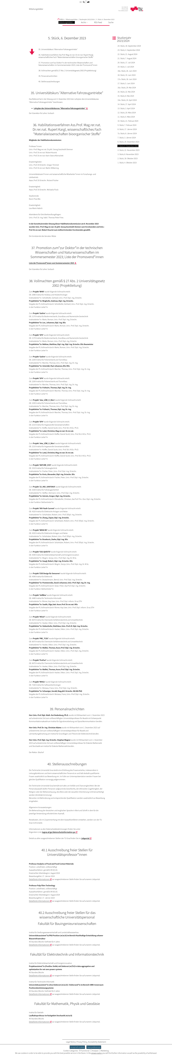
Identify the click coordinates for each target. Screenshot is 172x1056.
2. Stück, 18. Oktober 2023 (128, 158)
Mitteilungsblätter (67, 22)
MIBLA (61, 19)
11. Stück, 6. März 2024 (126, 117)
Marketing (104, 1050)
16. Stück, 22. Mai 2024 (126, 92)
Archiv (84, 22)
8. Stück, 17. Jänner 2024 (127, 129)
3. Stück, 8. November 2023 (128, 154)
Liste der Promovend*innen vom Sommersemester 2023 (51, 263)
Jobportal (85, 838)
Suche (110, 22)
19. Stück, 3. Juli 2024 (126, 67)
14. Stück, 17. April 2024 (127, 104)
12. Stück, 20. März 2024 (127, 112)
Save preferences (93, 1047)
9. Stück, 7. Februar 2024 (127, 125)
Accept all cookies (77, 1047)
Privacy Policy (81, 1042)
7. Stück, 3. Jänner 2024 (127, 137)
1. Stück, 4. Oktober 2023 (127, 162)
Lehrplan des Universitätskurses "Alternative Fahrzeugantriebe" (60, 108)
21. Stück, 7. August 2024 (127, 58)
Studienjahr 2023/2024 (87, 19)
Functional (84, 1050)
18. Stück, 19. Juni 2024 (127, 75)
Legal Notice (71, 1042)
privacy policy (96, 1053)
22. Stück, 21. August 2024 (127, 54)
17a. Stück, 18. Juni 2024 (127, 79)
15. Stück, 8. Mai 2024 (126, 96)
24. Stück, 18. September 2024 (129, 46)
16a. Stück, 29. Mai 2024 (127, 87)
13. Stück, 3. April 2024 (126, 108)
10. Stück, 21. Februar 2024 (128, 121)
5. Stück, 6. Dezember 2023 (105, 19)
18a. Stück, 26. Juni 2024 (127, 71)
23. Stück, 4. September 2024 (129, 50)
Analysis (94, 1050)
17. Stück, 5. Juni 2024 (126, 83)
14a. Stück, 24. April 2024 (127, 100)
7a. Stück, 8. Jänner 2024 (127, 133)
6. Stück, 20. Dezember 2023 (128, 142)
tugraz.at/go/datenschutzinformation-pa (58, 832)
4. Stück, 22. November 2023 (128, 150)
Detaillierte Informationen (39, 879)
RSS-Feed (98, 22)
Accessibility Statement (97, 1042)
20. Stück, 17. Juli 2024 (126, 62)
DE (81, 2)
